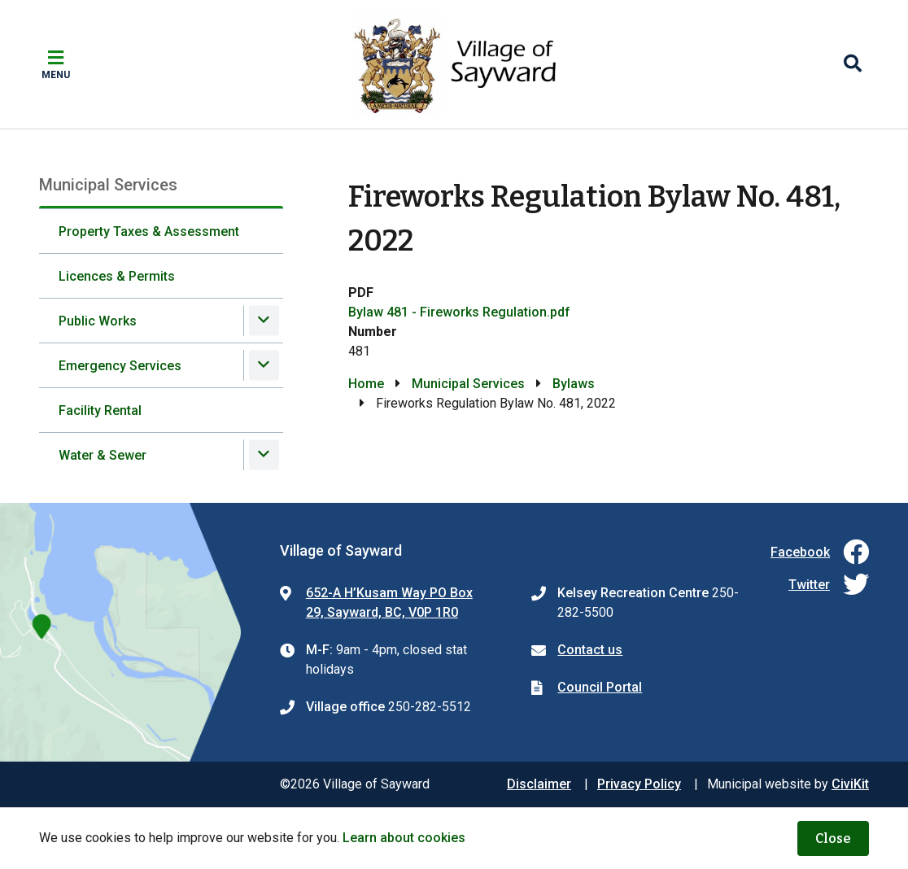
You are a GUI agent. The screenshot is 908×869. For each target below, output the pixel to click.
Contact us (589, 649)
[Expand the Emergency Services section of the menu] (264, 365)
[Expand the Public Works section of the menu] (264, 320)
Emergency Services (120, 365)
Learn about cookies (404, 837)
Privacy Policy (639, 784)
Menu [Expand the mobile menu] (55, 75)
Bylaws (573, 383)
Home (366, 383)
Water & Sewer (102, 455)
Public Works (98, 321)
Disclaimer (539, 784)
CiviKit (850, 784)
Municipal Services (468, 383)
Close (833, 838)
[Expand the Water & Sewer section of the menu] (264, 454)
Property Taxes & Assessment (149, 231)
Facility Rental (100, 410)
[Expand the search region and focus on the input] (852, 64)
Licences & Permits (117, 276)
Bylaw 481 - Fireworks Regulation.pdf (459, 312)
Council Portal (599, 687)
